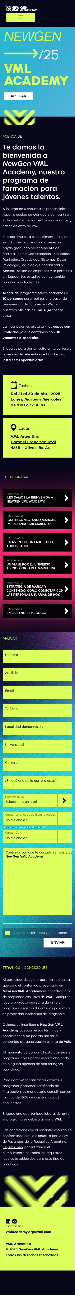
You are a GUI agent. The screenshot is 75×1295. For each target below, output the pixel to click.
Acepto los (40, 933)
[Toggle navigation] (20, 17)
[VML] (21, 9)
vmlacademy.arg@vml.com (28, 1232)
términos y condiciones (49, 933)
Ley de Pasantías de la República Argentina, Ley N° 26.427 (35, 1141)
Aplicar (18, 96)
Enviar (58, 943)
